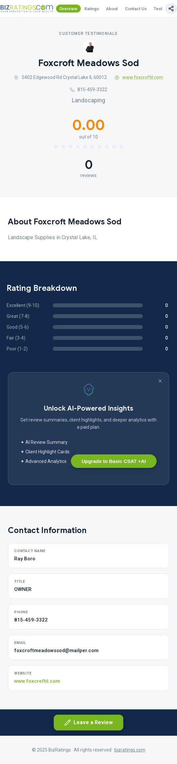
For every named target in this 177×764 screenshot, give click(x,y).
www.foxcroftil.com (139, 77)
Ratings (91, 8)
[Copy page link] (171, 8)
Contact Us (136, 8)
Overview (68, 8)
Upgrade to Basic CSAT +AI (113, 461)
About (112, 8)
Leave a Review (88, 722)
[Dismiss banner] (160, 381)
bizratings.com (129, 749)
